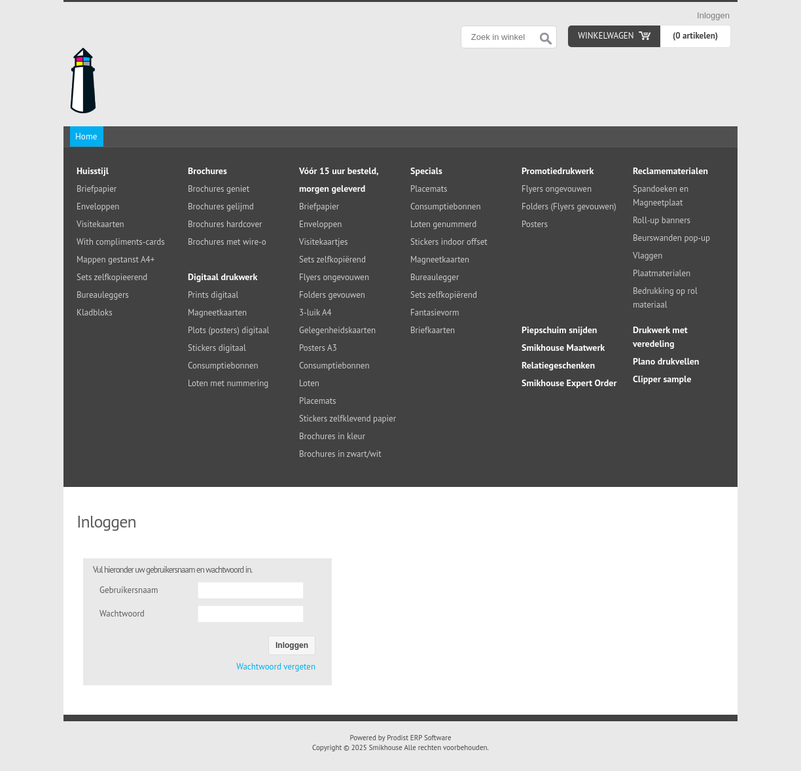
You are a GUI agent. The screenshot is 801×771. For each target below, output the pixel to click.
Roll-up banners (661, 220)
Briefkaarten (432, 330)
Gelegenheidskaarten (337, 330)
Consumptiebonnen (223, 365)
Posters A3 (318, 347)
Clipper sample (662, 379)
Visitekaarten (100, 224)
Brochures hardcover (225, 224)
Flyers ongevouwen (334, 277)
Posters (535, 224)
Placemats (317, 400)
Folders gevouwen (332, 294)
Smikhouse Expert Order (569, 383)
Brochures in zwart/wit (340, 453)
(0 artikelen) (695, 35)
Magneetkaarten (217, 312)
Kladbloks (95, 312)
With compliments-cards (121, 241)
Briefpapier (96, 188)
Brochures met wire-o (227, 241)
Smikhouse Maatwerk (563, 347)
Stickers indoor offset (449, 241)
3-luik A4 (315, 312)
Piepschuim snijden (559, 330)
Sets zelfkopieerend (112, 277)
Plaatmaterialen (661, 273)
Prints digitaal (213, 294)
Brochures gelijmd (221, 206)
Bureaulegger (434, 277)
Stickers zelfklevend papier (347, 418)
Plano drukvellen (666, 361)
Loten (309, 383)
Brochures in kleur (332, 436)
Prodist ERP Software (419, 737)
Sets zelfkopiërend (332, 259)
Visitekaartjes (323, 241)
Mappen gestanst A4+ (115, 259)
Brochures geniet (218, 188)
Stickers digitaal (217, 347)
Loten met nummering (228, 383)
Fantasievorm (434, 312)
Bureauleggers (103, 294)
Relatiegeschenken (558, 365)
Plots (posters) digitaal (228, 330)
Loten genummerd (443, 224)
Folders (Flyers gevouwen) (569, 206)
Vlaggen (647, 255)
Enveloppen (98, 206)
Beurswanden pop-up (671, 237)
